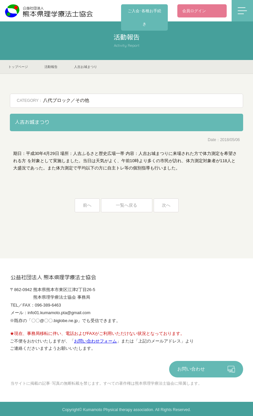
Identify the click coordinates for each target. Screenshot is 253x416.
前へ (87, 205)
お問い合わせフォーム (95, 341)
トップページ (18, 67)
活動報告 (51, 67)
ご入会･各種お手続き (147, 11)
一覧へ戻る (126, 205)
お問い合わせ (191, 370)
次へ (166, 205)
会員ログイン (194, 11)
